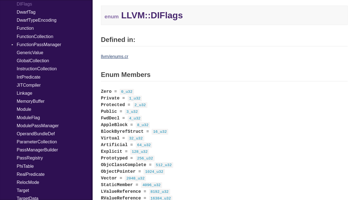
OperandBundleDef (36, 133)
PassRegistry (30, 158)
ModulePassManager (38, 125)
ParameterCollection (37, 141)
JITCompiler (29, 85)
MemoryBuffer (30, 101)
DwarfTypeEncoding (36, 20)
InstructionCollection (37, 68)
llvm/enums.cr (114, 56)
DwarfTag (26, 12)
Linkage (24, 93)
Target (23, 190)
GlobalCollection (33, 60)
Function (25, 28)
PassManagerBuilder (37, 150)
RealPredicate (31, 174)
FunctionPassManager (39, 44)
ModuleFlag (28, 117)
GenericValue (30, 52)
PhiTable (25, 166)
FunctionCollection (35, 36)
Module (24, 109)
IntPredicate (28, 77)
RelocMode (28, 182)
